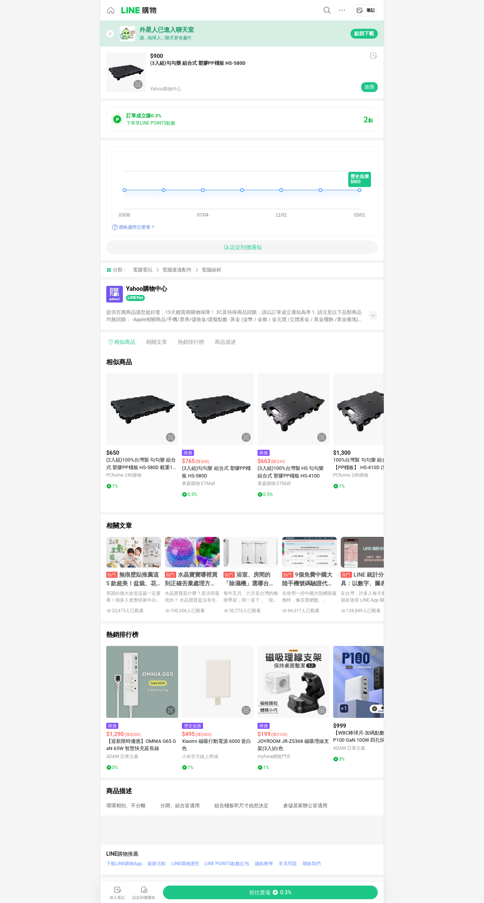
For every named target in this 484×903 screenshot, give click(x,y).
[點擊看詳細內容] (142, 409)
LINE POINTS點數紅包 (227, 863)
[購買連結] (270, 892)
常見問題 (288, 863)
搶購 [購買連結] (369, 87)
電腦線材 (211, 270)
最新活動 (156, 863)
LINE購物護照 (185, 863)
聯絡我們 (311, 863)
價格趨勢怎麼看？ (137, 227)
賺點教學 (264, 863)
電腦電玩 (142, 270)
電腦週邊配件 (177, 270)
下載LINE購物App (124, 863)
